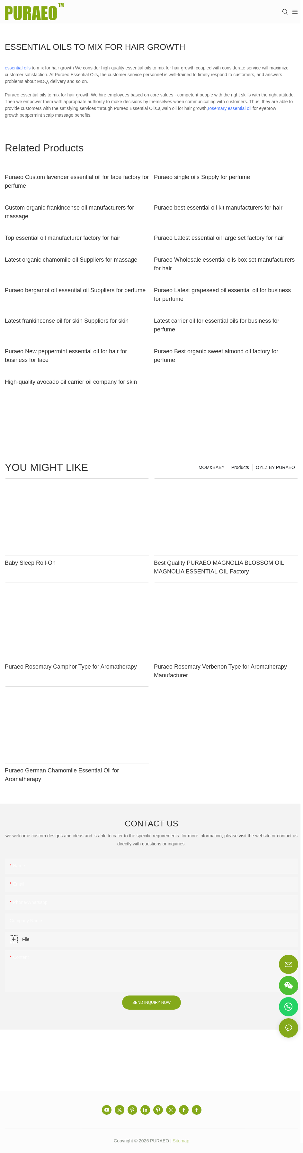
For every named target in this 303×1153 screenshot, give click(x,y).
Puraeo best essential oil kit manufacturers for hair (218, 207)
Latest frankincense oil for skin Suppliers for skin (67, 321)
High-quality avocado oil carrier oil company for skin (71, 382)
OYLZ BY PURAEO (275, 467)
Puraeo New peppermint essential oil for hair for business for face (66, 355)
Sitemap (181, 1140)
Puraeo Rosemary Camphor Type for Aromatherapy (71, 666)
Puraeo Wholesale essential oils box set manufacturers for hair (224, 264)
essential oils (18, 67)
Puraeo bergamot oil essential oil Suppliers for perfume (75, 290)
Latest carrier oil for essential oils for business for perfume (216, 325)
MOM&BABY (212, 467)
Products (240, 467)
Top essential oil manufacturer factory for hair (62, 238)
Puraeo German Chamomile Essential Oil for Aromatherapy (62, 774)
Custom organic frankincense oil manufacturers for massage (69, 212)
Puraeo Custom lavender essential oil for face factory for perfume (77, 181)
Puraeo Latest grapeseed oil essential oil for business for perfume (222, 294)
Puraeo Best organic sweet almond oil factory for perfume (216, 355)
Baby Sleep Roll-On (30, 563)
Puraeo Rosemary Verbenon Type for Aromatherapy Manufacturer (220, 671)
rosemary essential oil (229, 108)
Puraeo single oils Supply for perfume (202, 177)
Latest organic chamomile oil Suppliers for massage (71, 260)
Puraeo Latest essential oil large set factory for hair (219, 238)
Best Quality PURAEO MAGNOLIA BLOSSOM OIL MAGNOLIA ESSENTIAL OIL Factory (219, 567)
